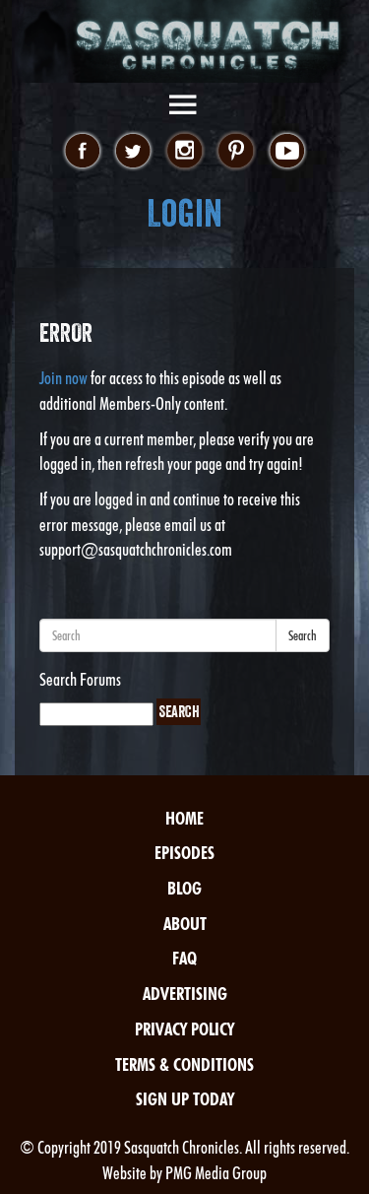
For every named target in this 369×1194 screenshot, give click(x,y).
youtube (287, 151)
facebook (82, 151)
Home (184, 818)
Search (302, 635)
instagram (184, 151)
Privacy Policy (184, 1029)
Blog (184, 888)
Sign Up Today (185, 1099)
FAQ (184, 958)
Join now (63, 377)
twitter (133, 151)
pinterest (236, 151)
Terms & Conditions (184, 1064)
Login (184, 213)
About (185, 923)
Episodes (184, 852)
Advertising (185, 993)
